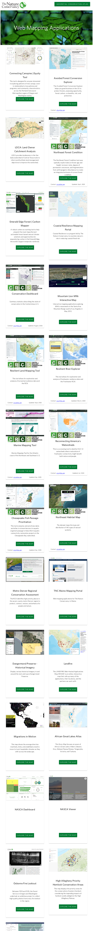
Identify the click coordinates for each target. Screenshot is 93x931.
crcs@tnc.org (61, 184)
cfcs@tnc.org (61, 110)
